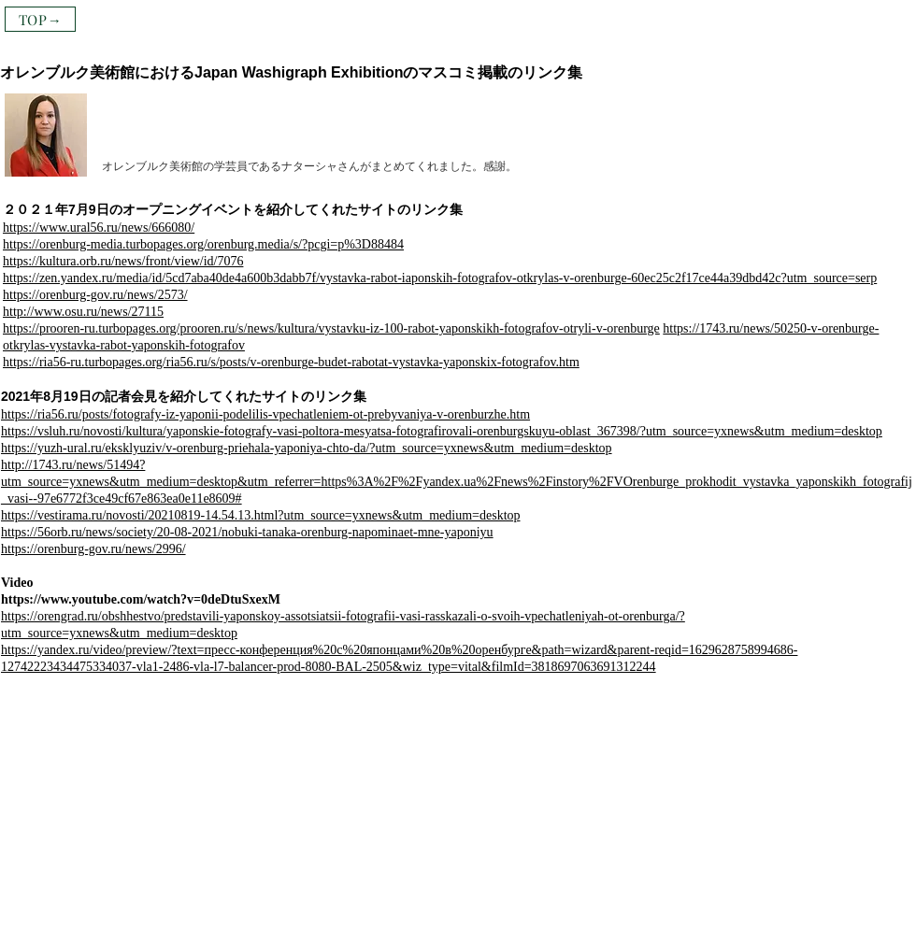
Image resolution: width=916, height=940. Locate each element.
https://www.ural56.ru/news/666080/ (98, 228)
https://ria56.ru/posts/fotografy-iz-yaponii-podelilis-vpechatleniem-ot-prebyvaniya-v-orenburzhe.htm (265, 414)
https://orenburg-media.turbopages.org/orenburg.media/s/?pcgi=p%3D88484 (203, 244)
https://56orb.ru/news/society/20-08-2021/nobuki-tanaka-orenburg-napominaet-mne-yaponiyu (247, 532)
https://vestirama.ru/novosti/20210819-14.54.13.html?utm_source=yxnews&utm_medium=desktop (261, 515)
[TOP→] (40, 19)
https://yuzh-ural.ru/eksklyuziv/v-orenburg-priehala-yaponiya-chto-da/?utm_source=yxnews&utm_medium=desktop (306, 448)
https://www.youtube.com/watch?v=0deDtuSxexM (140, 599)
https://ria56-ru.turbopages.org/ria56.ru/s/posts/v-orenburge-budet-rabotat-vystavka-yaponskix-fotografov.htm (291, 362)
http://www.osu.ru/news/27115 (83, 312)
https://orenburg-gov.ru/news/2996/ (93, 549)
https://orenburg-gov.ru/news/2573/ (95, 295)
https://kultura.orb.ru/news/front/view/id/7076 (123, 261)
